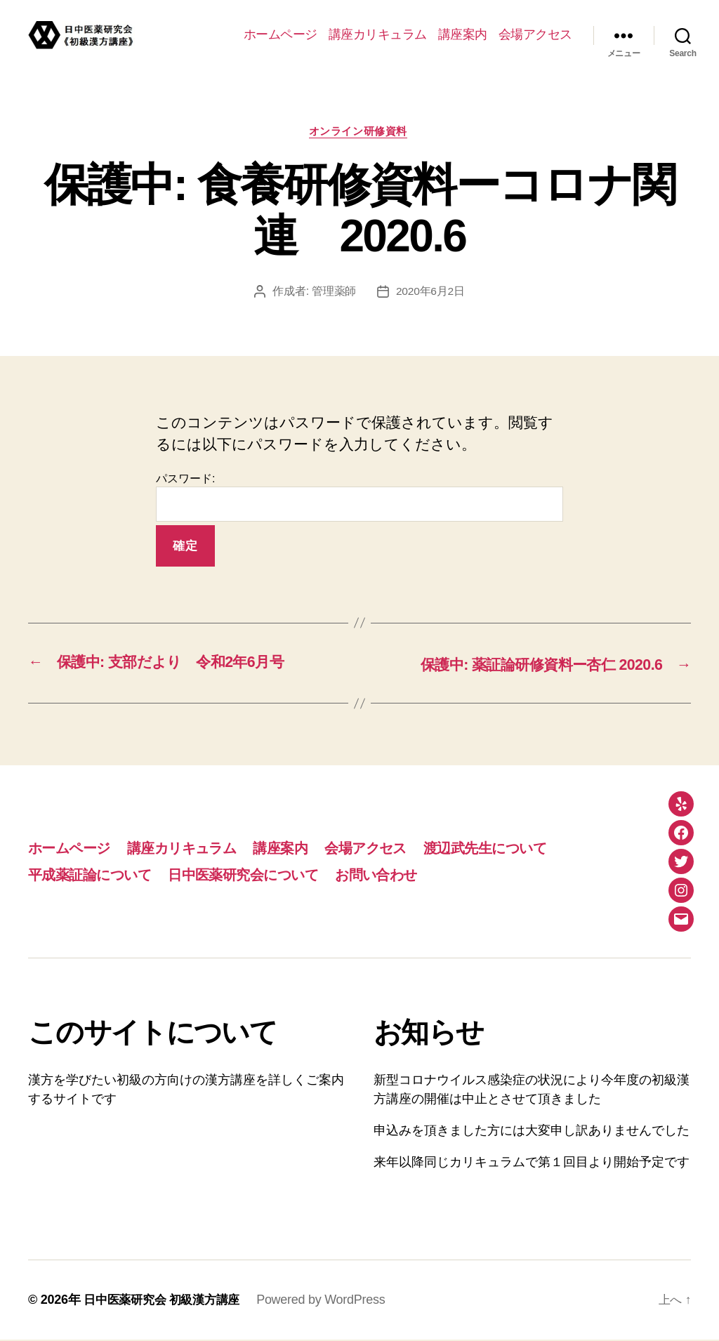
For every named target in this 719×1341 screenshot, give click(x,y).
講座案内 (462, 34)
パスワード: (359, 499)
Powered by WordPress (329, 1301)
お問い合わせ (398, 876)
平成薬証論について (94, 876)
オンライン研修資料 (359, 132)
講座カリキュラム (378, 34)
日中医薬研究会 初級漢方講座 (166, 1301)
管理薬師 (333, 293)
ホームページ (280, 34)
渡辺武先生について (515, 848)
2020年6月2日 (430, 293)
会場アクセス (535, 34)
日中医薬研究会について (257, 876)
